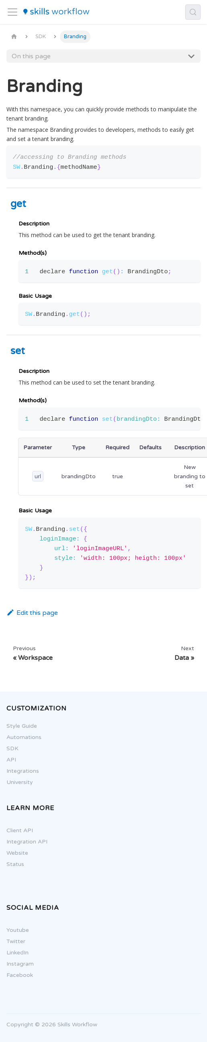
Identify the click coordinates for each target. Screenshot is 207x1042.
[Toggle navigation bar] (12, 12)
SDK (9, 748)
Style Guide (18, 726)
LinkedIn (14, 952)
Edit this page (32, 613)
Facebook (16, 975)
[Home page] (14, 37)
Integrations (19, 771)
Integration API (23, 841)
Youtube (14, 930)
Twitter (12, 941)
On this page (31, 56)
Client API (16, 830)
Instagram (16, 963)
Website (14, 853)
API (7, 759)
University (16, 782)
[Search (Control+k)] (193, 12)
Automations (20, 737)
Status (11, 864)
